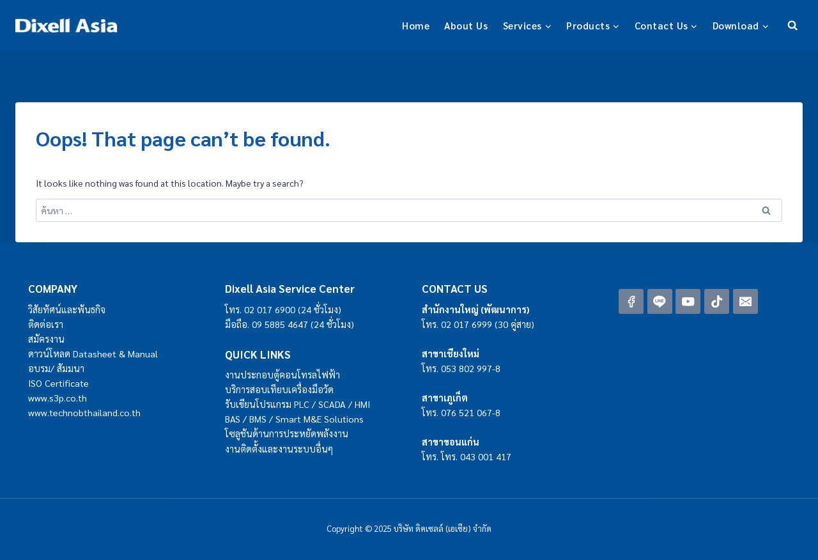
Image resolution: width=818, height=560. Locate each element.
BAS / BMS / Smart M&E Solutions (294, 418)
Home (415, 25)
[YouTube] (687, 301)
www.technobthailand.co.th (84, 412)
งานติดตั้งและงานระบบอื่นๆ (279, 449)
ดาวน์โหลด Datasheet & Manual (93, 353)
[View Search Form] (793, 25)
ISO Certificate (58, 383)
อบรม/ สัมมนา (56, 368)
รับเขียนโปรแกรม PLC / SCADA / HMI (297, 404)
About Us (466, 25)
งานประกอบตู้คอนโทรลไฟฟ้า (282, 374)
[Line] (659, 301)
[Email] (745, 301)
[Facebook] (631, 301)
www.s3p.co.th (57, 397)
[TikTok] (716, 301)
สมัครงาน (46, 339)
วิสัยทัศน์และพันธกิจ (66, 309)
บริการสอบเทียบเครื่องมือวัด (279, 389)
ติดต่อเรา (45, 324)
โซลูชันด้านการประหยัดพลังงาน (286, 433)
